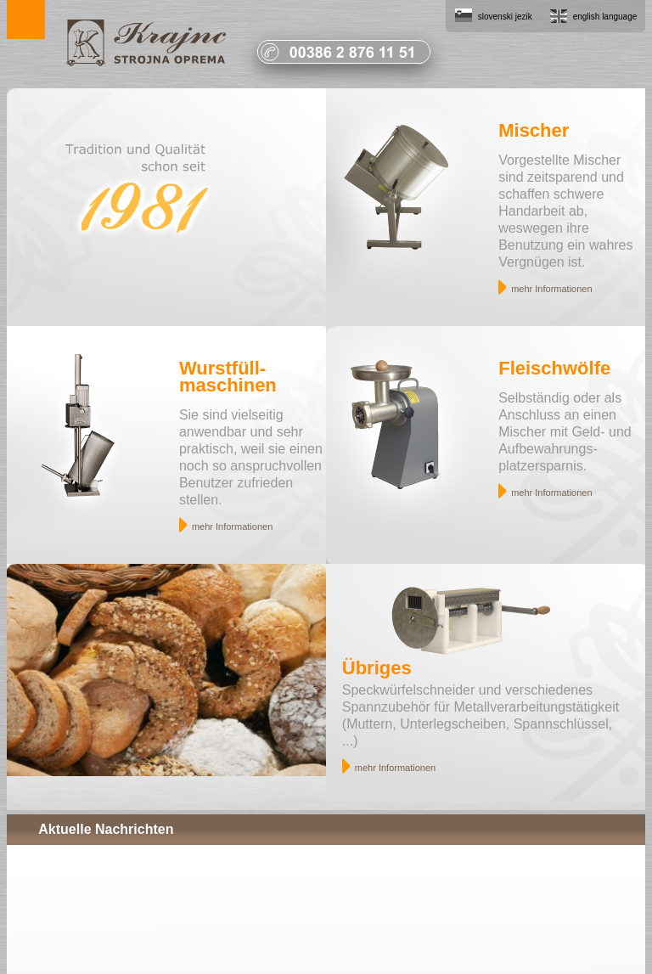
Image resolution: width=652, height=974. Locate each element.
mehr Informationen (551, 289)
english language (605, 16)
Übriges (377, 667)
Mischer (533, 130)
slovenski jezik (505, 16)
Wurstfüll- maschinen (228, 377)
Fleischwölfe (554, 368)
